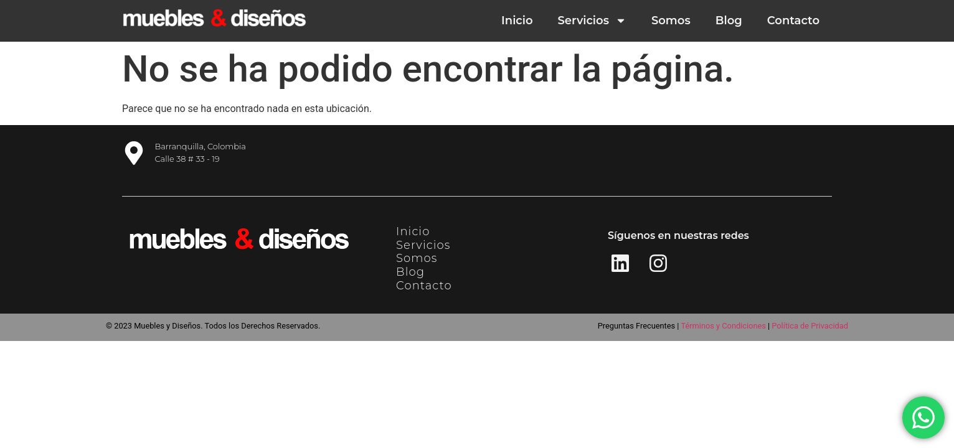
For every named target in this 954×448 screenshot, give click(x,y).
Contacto (793, 20)
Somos (671, 20)
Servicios (592, 20)
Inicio (516, 20)
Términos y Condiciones (723, 325)
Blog (728, 20)
